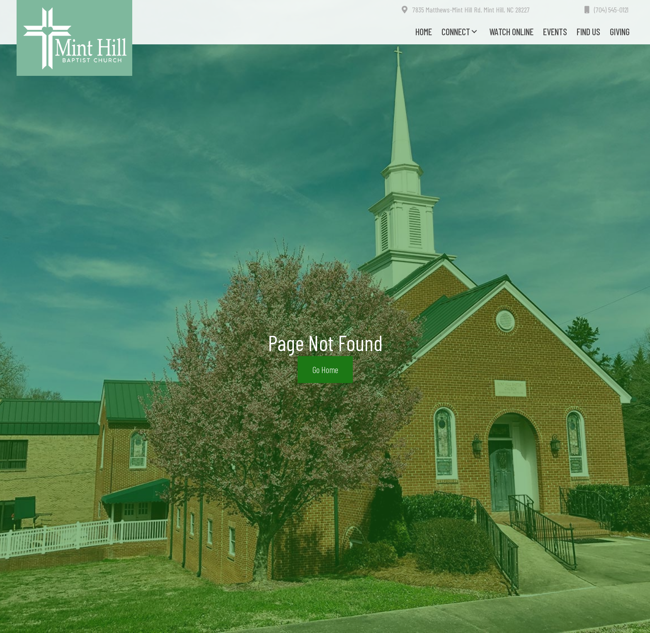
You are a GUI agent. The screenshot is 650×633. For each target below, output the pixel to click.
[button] (474, 31)
